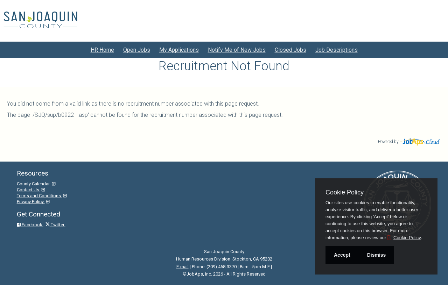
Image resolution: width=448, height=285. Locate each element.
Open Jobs (136, 50)
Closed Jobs (290, 50)
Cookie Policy (345, 192)
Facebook (30, 224)
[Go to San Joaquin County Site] (40, 20)
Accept (342, 255)
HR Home (102, 50)
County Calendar (34, 183)
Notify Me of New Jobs (237, 50)
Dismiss (376, 255)
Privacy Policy (31, 201)
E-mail (182, 266)
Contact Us (28, 189)
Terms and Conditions (39, 195)
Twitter (55, 224)
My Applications (179, 50)
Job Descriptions (336, 50)
